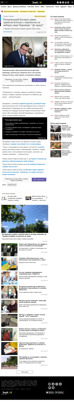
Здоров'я (63, 6)
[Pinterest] (68, 2)
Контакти (28, 389)
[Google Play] (59, 392)
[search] (72, 2)
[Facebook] (38, 65)
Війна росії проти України (11, 11)
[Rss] (63, 2)
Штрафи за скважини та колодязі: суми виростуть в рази (22, 131)
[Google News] (60, 384)
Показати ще (42, 138)
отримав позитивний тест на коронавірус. (25, 144)
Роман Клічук (12, 184)
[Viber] (60, 2)
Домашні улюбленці (19, 6)
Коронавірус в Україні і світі (28, 11)
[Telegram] (58, 2)
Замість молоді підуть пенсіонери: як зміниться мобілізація (23, 134)
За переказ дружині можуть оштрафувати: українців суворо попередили (23, 128)
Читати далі (24, 372)
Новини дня (41, 11)
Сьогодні (40, 147)
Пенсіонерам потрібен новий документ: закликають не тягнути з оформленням (24, 124)
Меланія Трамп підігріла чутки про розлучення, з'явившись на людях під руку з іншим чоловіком (23, 172)
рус (6, 2)
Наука (70, 6)
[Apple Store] (50, 392)
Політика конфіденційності (7, 389)
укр (2, 2)
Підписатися (39, 80)
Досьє (10, 6)
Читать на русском (40, 16)
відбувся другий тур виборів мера (32, 103)
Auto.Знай (30, 6)
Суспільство (50, 6)
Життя (37, 6)
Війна (42, 6)
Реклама (17, 389)
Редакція (23, 389)
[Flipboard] (66, 2)
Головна (3, 6)
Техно (57, 6)
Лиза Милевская (7, 31)
